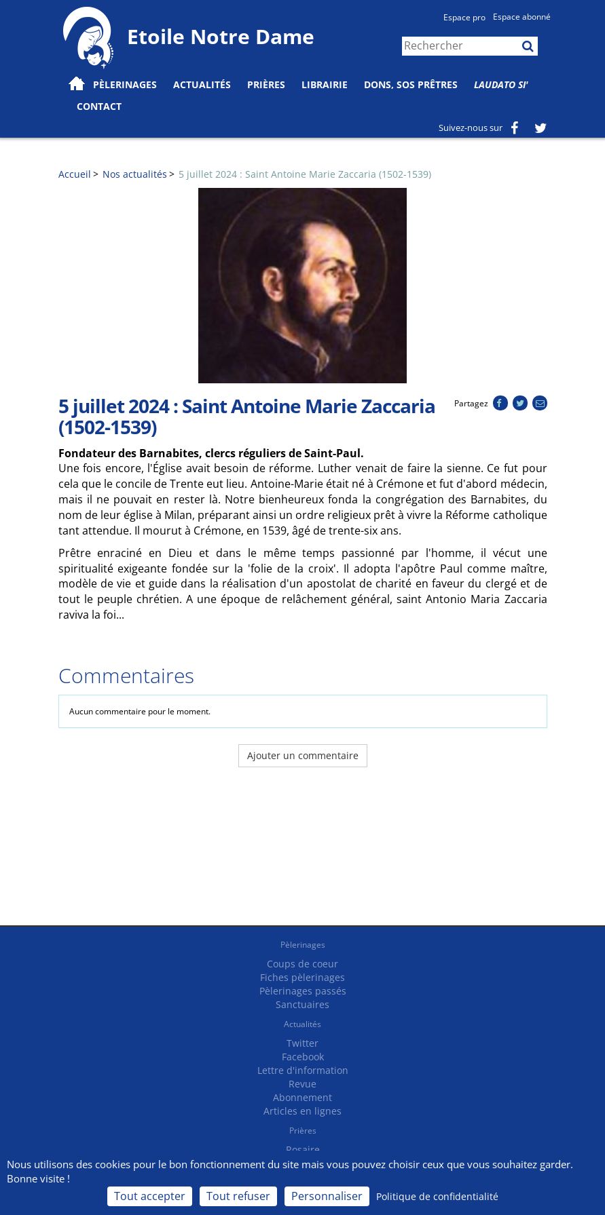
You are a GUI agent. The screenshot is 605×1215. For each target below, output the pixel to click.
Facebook (303, 1056)
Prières (266, 84)
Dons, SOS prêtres (411, 84)
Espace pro (464, 17)
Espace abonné (522, 16)
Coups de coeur (302, 963)
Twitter (302, 1043)
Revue (302, 1083)
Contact (99, 106)
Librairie (324, 84)
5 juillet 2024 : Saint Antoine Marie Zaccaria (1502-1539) (305, 174)
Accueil (74, 174)
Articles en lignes (302, 1110)
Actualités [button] (202, 84)
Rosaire (303, 1149)
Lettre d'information (302, 1070)
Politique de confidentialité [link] (437, 1196)
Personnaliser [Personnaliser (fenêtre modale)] (327, 1196)
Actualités (302, 1024)
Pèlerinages (302, 944)
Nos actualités (135, 174)
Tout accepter (149, 1196)
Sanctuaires (302, 1004)
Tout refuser (238, 1196)
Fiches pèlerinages (302, 977)
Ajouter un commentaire (303, 755)
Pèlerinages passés (302, 990)
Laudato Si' (501, 84)
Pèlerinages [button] (125, 84)
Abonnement (302, 1097)
